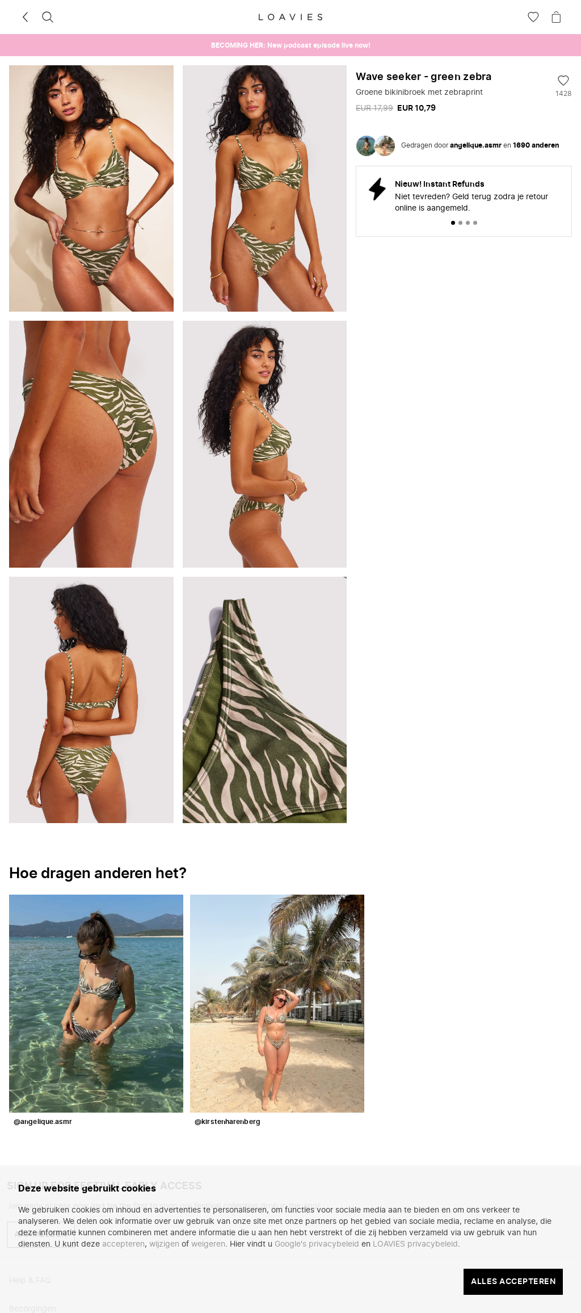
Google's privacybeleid (317, 1244)
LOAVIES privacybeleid (415, 1244)
